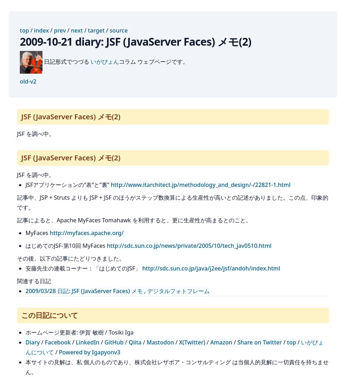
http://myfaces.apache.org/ (87, 233)
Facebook (58, 342)
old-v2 (28, 81)
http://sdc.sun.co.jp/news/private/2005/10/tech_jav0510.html (189, 246)
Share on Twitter (259, 342)
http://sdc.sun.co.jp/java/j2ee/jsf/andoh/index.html (211, 268)
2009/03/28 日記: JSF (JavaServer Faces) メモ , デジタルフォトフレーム (117, 291)
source (119, 30)
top (24, 30)
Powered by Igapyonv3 (89, 352)
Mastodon (160, 342)
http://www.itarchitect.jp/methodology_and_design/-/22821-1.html (201, 185)
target (96, 30)
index (41, 30)
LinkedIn (88, 342)
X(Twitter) (192, 342)
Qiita (135, 342)
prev (60, 30)
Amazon (221, 342)
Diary (32, 342)
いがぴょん (105, 61)
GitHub (114, 342)
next (77, 30)
